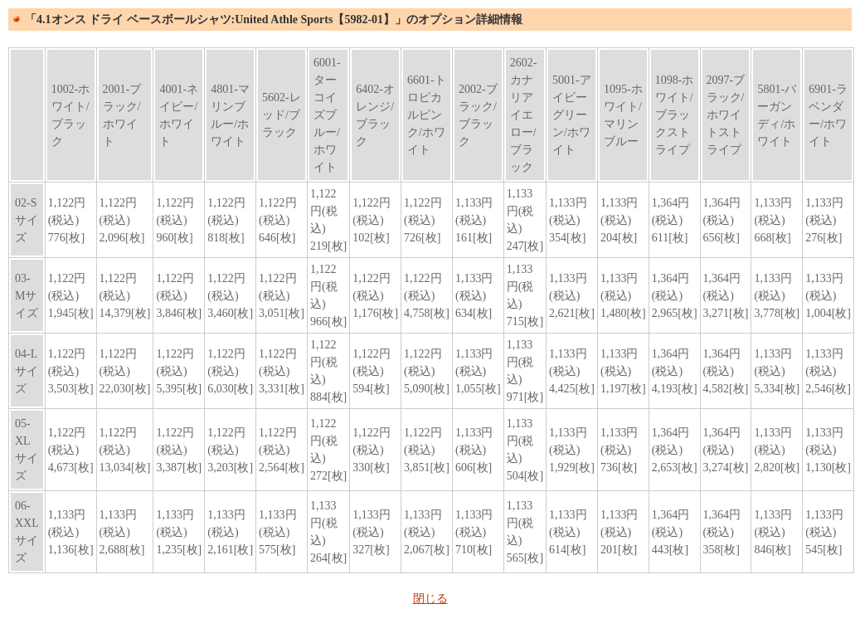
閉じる (430, 598)
